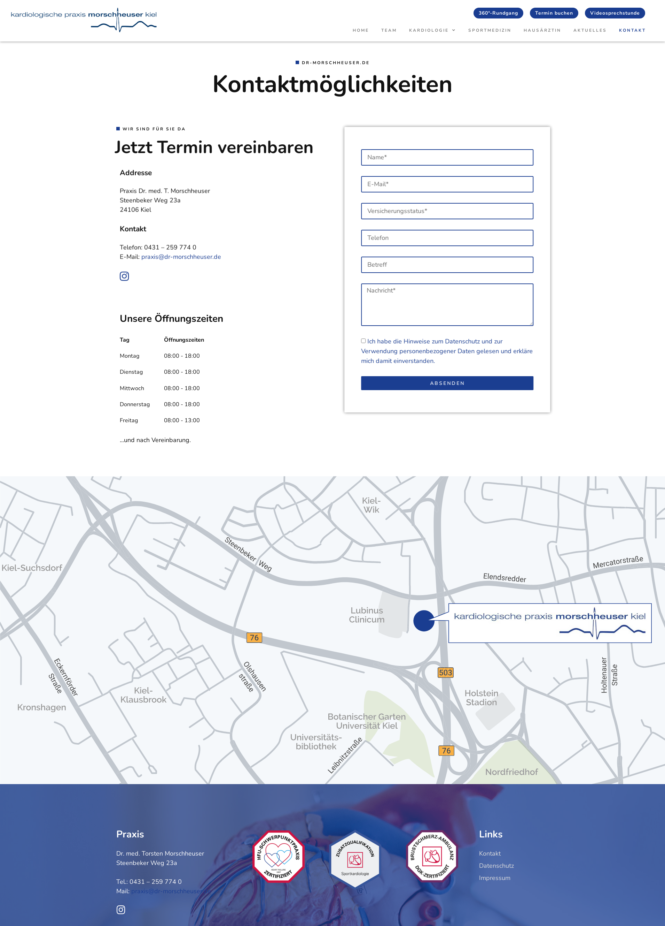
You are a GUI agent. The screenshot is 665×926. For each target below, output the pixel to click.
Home (361, 30)
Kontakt (632, 30)
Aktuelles (590, 30)
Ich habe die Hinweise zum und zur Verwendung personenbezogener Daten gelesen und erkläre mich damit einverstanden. (495, 351)
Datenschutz (510, 341)
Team (389, 30)
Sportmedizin (489, 30)
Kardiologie (432, 30)
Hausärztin (542, 30)
